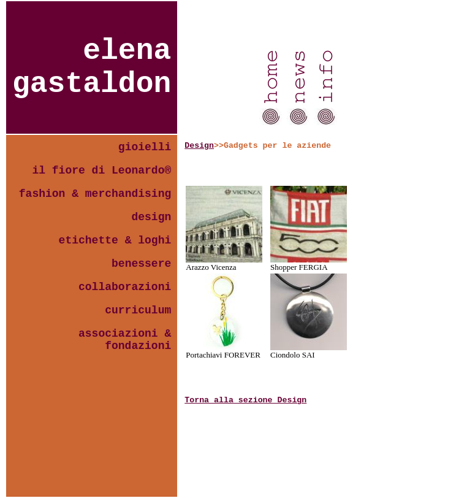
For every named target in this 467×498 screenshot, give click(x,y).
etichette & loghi (115, 240)
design (151, 217)
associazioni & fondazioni (124, 340)
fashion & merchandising (95, 194)
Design (199, 145)
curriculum (138, 310)
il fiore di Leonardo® (101, 170)
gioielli (144, 147)
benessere (141, 264)
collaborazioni (124, 287)
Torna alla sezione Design (245, 400)
